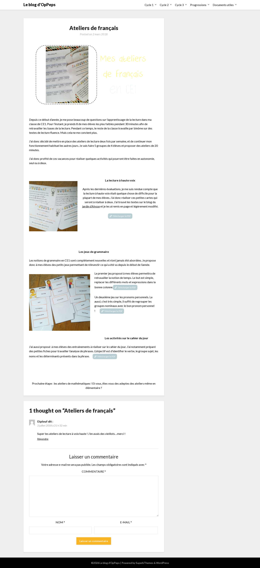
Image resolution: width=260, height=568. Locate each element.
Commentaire (94, 471)
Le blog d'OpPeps (39, 4)
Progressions (198, 5)
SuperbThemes (144, 562)
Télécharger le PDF (122, 216)
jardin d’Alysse (91, 206)
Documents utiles (223, 5)
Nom (60, 522)
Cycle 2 (164, 5)
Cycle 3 (179, 5)
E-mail (126, 522)
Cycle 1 (149, 5)
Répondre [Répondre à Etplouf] (42, 438)
